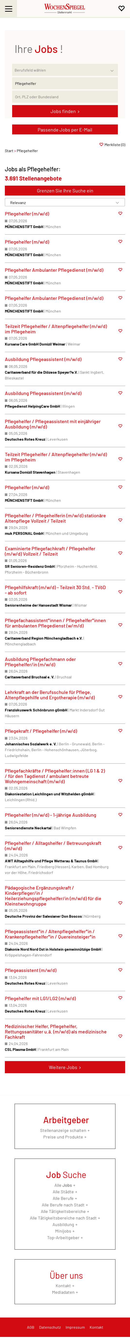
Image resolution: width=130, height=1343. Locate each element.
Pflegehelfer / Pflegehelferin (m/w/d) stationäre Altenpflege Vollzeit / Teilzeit (55, 518)
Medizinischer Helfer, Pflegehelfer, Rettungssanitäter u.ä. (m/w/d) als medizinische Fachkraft (56, 1031)
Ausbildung (63, 1224)
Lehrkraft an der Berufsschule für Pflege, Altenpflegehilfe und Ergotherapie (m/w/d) (50, 694)
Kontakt (63, 1285)
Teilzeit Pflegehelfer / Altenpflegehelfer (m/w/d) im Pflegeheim (56, 328)
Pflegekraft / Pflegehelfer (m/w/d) (41, 731)
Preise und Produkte (63, 1136)
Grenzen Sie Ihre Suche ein (65, 190)
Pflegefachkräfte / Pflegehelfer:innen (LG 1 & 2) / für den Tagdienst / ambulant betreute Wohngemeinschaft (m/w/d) (55, 776)
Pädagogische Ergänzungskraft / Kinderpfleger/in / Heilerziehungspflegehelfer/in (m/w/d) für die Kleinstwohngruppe (53, 895)
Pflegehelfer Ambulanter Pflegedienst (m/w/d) (54, 270)
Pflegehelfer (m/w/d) (27, 213)
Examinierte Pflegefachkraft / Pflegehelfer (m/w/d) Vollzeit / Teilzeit (50, 551)
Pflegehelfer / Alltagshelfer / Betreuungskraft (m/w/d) (53, 845)
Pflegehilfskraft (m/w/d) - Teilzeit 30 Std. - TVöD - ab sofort (55, 589)
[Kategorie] (60, 70)
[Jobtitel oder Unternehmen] (65, 83)
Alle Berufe (63, 1198)
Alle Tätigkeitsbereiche (63, 1211)
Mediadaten (63, 1292)
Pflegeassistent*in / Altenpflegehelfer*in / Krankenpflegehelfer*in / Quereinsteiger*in (50, 933)
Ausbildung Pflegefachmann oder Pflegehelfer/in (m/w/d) (40, 661)
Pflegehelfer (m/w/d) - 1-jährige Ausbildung (50, 815)
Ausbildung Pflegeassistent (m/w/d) (43, 359)
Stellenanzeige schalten (63, 1130)
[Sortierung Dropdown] (117, 202)
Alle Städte (63, 1191)
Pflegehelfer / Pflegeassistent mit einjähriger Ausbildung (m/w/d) (53, 423)
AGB (30, 1327)
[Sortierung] (60, 202)
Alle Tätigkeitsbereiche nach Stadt (63, 1217)
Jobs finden (63, 111)
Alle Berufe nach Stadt (63, 1204)
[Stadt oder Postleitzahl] (65, 97)
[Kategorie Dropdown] (113, 69)
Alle (63, 1185)
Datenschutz (50, 1327)
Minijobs (63, 1231)
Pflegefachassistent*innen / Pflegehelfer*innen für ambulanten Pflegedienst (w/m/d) (55, 622)
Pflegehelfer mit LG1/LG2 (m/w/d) (40, 998)
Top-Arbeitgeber (63, 1237)
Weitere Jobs (63, 1067)
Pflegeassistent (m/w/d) (30, 970)
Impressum (75, 1327)
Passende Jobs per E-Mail (65, 129)
